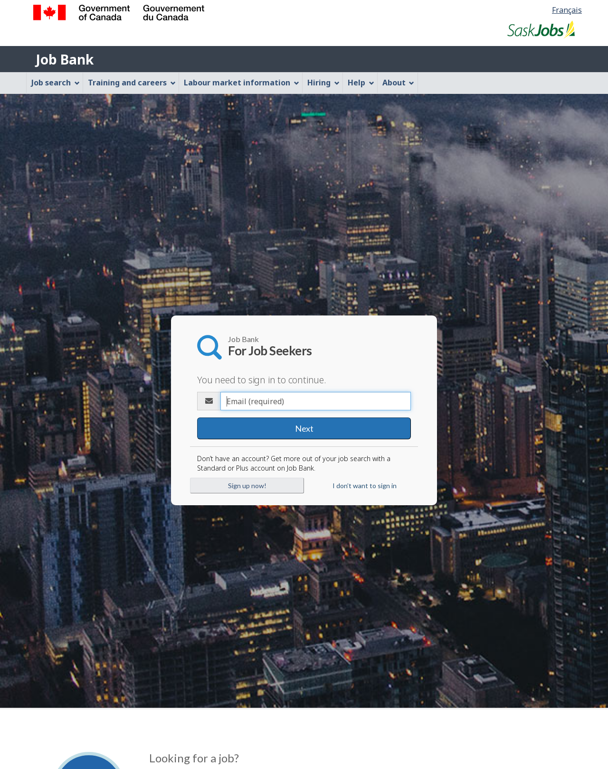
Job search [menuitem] (55, 82)
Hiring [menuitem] (323, 82)
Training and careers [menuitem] (132, 82)
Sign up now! (247, 485)
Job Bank (65, 59)
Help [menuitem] (361, 82)
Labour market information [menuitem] (241, 82)
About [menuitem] (398, 82)
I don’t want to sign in (364, 485)
